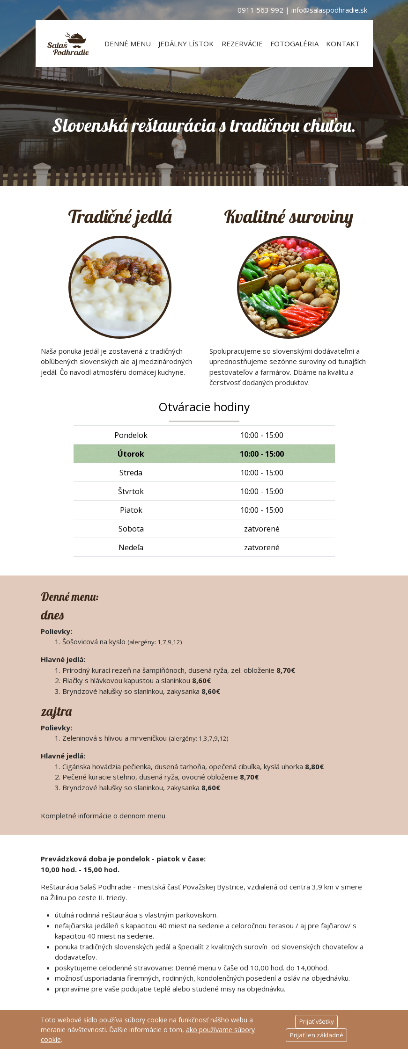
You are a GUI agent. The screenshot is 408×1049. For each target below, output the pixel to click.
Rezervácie (242, 43)
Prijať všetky (316, 1021)
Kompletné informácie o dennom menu (103, 815)
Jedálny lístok (186, 43)
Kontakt (343, 43)
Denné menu (127, 43)
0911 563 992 (260, 10)
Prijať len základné (316, 1035)
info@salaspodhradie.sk (329, 10)
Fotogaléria (294, 43)
